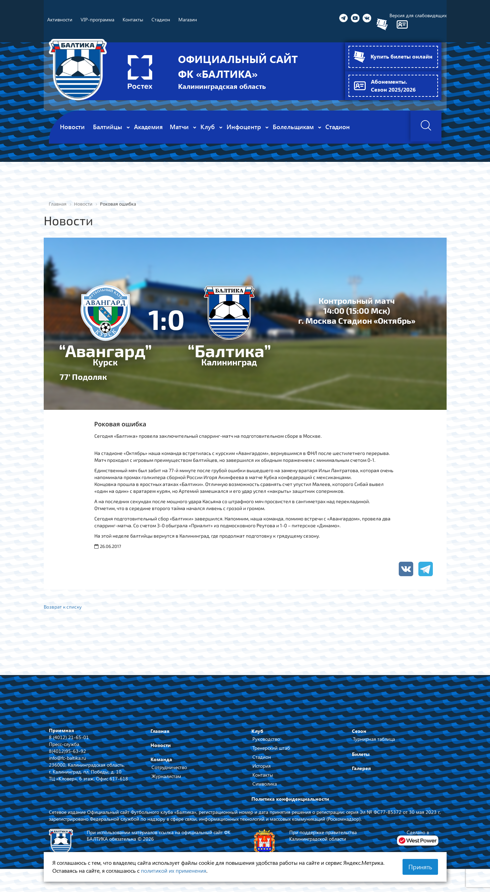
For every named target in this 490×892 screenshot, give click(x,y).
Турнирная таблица (374, 739)
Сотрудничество (169, 768)
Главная (159, 731)
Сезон (359, 731)
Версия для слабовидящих (418, 15)
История (261, 766)
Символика (264, 784)
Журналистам (166, 777)
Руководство (266, 739)
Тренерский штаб (271, 748)
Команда (161, 760)
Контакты (262, 775)
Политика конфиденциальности (290, 799)
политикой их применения (173, 870)
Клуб (257, 731)
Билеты (360, 754)
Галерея (361, 769)
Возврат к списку (63, 607)
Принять (420, 867)
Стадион (261, 757)
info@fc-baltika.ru (67, 758)
